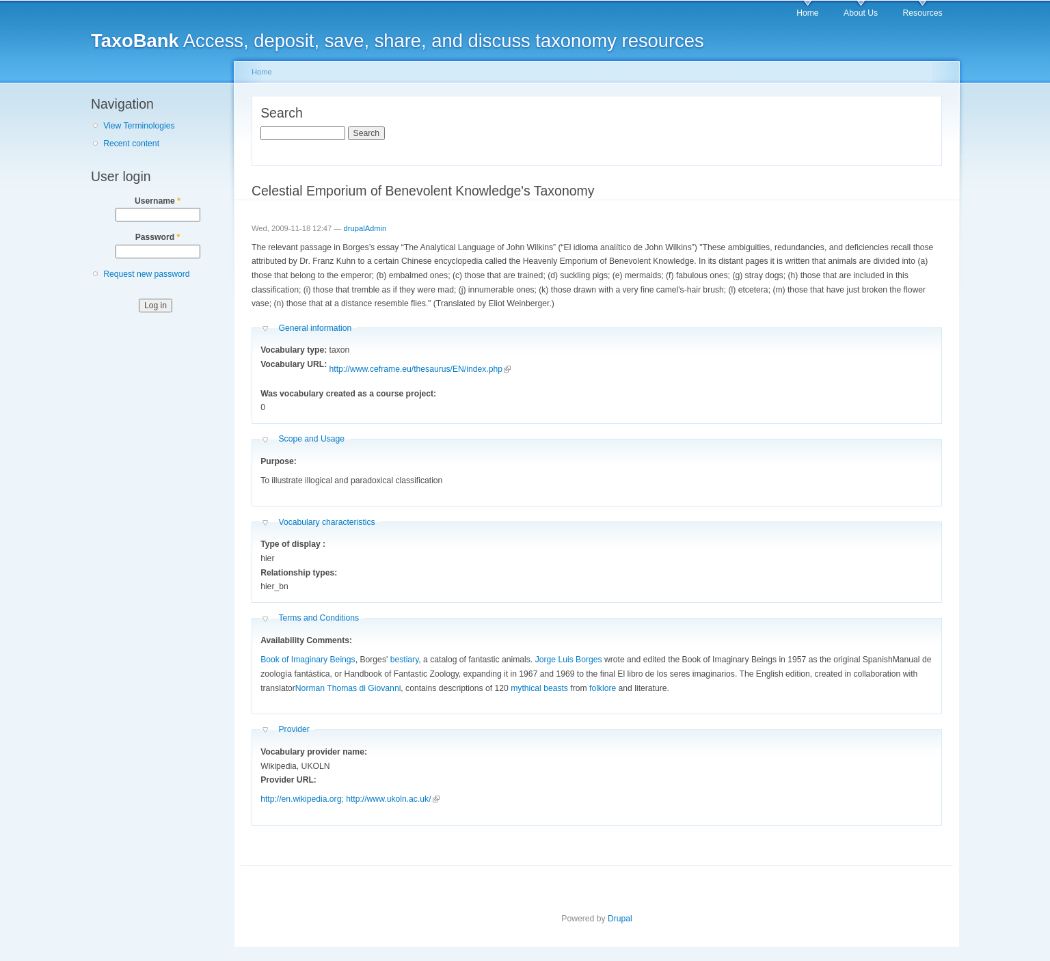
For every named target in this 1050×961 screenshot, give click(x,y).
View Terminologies (138, 126)
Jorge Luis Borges (568, 659)
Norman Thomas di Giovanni (348, 688)
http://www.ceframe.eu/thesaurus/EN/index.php (420, 369)
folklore (602, 688)
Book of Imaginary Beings (307, 659)
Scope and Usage (311, 439)
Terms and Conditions (318, 618)
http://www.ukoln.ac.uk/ (392, 799)
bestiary (404, 659)
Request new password (146, 274)
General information (314, 328)
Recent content (131, 143)
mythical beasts (539, 688)
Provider (293, 729)
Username (157, 201)
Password (157, 237)
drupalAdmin (365, 228)
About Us (861, 13)
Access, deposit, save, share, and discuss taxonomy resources (397, 40)
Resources (923, 13)
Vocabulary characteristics (326, 522)
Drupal (620, 918)
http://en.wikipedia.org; (302, 799)
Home (807, 13)
